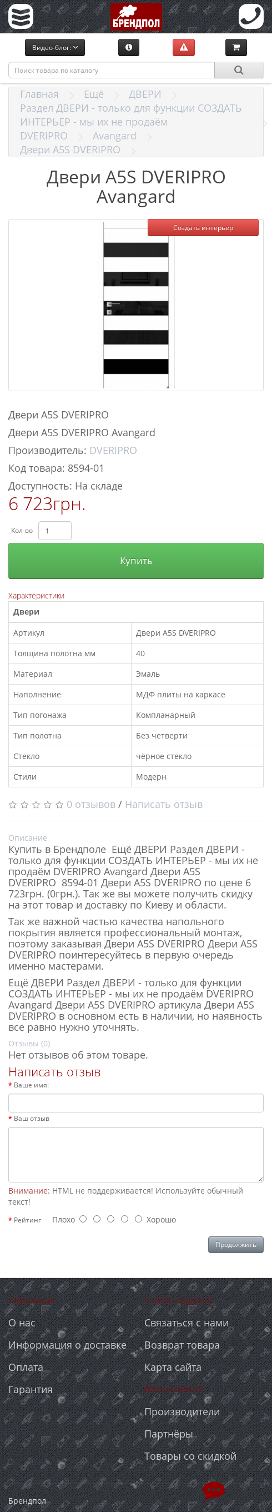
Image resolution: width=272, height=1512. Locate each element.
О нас (22, 1322)
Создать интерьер (203, 227)
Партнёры (168, 1433)
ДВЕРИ (145, 94)
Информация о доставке (67, 1344)
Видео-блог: (55, 47)
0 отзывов (91, 804)
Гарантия (30, 1389)
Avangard (115, 135)
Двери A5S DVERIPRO (70, 149)
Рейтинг (27, 1220)
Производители (182, 1411)
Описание (27, 837)
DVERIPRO (44, 135)
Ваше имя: (31, 1085)
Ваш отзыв (31, 1118)
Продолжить (235, 1244)
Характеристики (36, 595)
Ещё (94, 94)
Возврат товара (182, 1344)
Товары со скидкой (190, 1456)
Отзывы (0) (29, 1043)
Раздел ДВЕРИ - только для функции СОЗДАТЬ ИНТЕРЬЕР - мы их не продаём (131, 114)
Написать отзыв (164, 804)
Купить (136, 560)
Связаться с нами (186, 1322)
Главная (39, 94)
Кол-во (22, 530)
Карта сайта (173, 1367)
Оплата (25, 1367)
